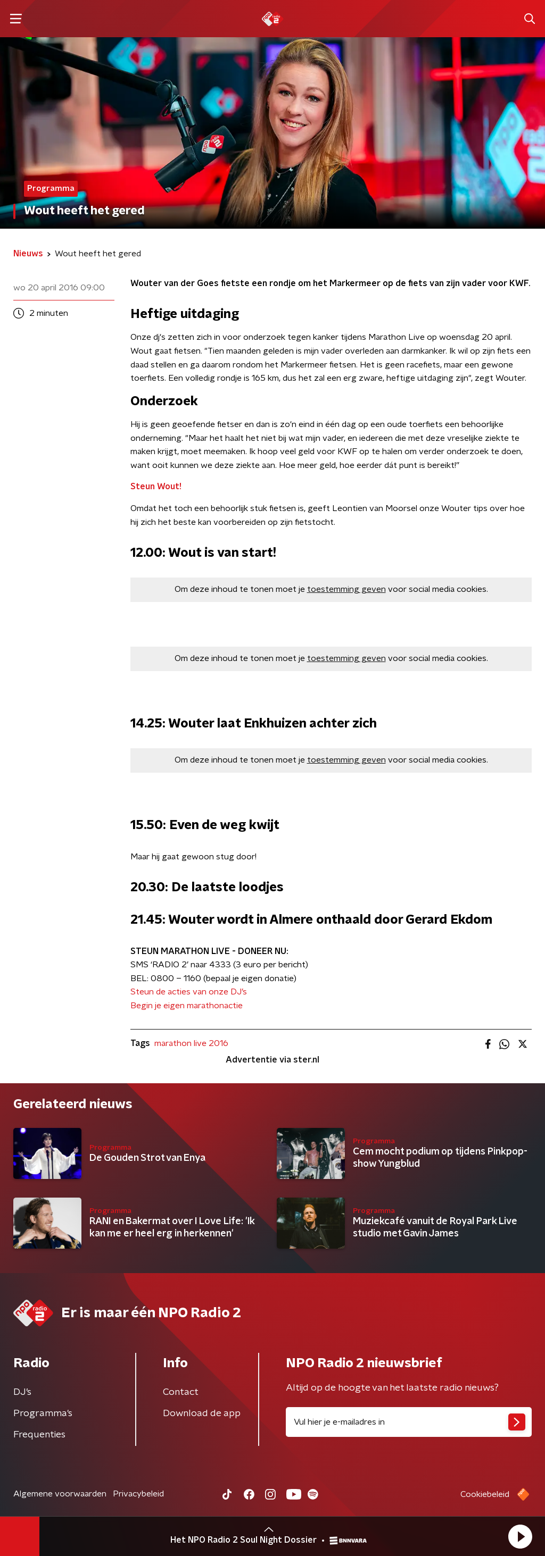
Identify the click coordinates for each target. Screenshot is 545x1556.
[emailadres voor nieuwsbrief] (409, 1422)
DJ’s (22, 1392)
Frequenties (39, 1435)
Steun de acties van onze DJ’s (188, 992)
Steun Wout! (155, 486)
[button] (520, 1536)
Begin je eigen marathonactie (186, 1005)
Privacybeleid (138, 1494)
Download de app (202, 1413)
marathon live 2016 (191, 1043)
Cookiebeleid (484, 1494)
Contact (181, 1392)
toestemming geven (346, 589)
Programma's (42, 1413)
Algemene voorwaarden (59, 1494)
